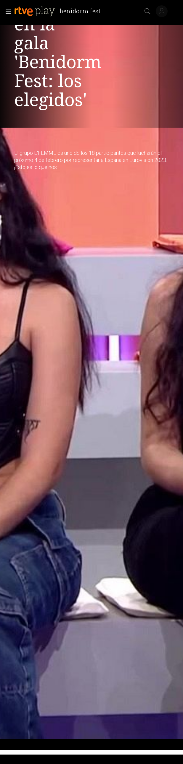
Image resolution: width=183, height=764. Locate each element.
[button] (6, 11)
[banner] (60, 11)
